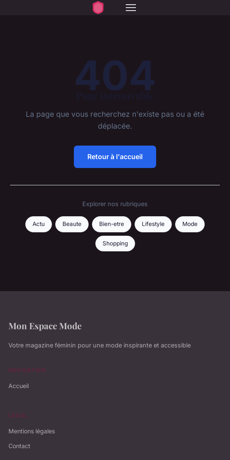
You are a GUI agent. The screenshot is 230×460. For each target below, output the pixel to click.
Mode (190, 223)
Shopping (115, 243)
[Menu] (130, 7)
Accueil (18, 385)
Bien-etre (111, 223)
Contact (19, 445)
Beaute (71, 223)
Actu (38, 223)
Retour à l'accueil (115, 156)
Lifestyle (153, 223)
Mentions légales (31, 431)
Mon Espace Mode (44, 325)
